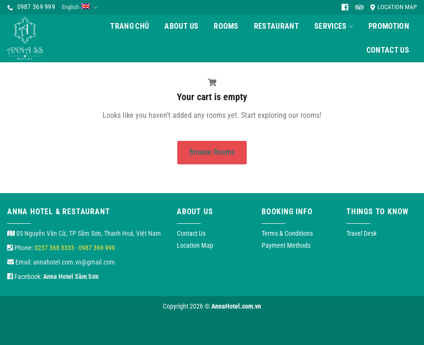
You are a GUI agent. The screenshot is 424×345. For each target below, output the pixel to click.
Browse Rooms (212, 152)
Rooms (226, 26)
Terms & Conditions (287, 233)
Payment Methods (286, 245)
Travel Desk (361, 233)
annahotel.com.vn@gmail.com (74, 262)
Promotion (388, 26)
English (80, 7)
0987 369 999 (97, 248)
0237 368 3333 (54, 248)
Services (333, 26)
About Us (181, 26)
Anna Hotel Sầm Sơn (71, 276)
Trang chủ (129, 26)
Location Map (393, 7)
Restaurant (276, 26)
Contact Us (388, 50)
